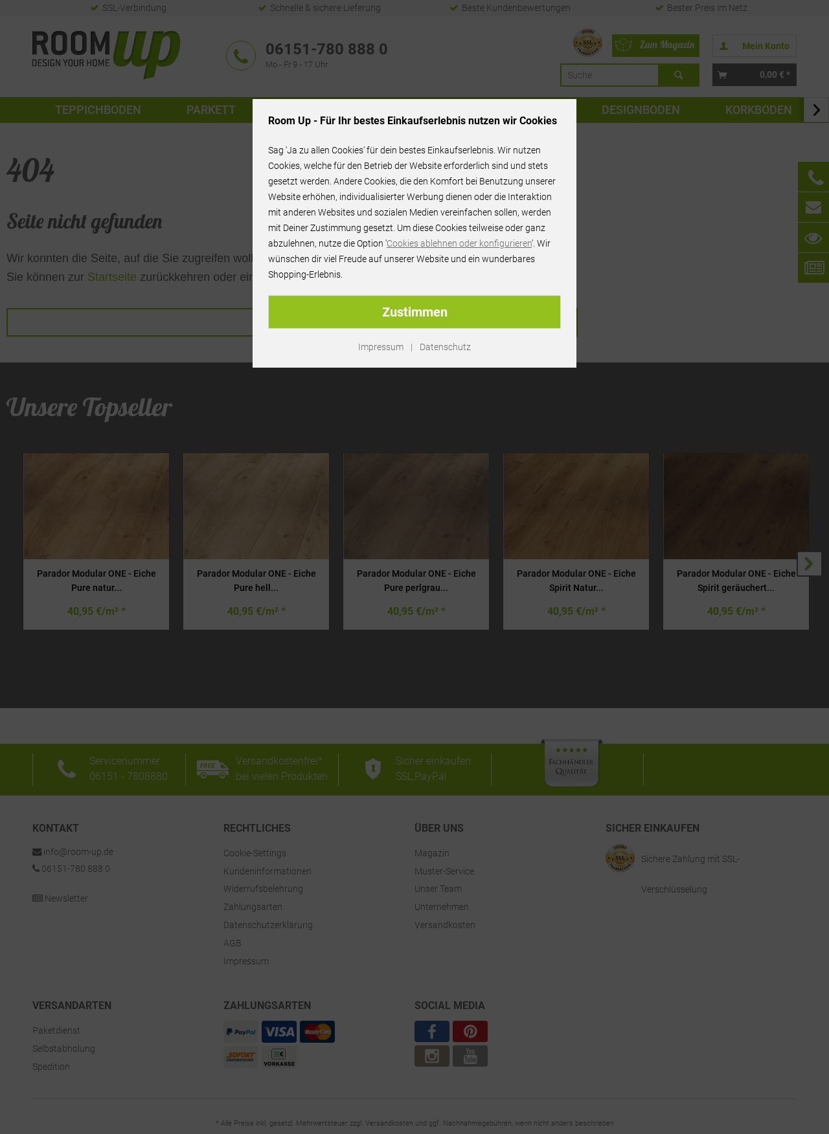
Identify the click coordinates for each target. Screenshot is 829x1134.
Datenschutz (445, 347)
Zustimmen (415, 312)
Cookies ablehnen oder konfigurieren (459, 243)
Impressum (380, 347)
